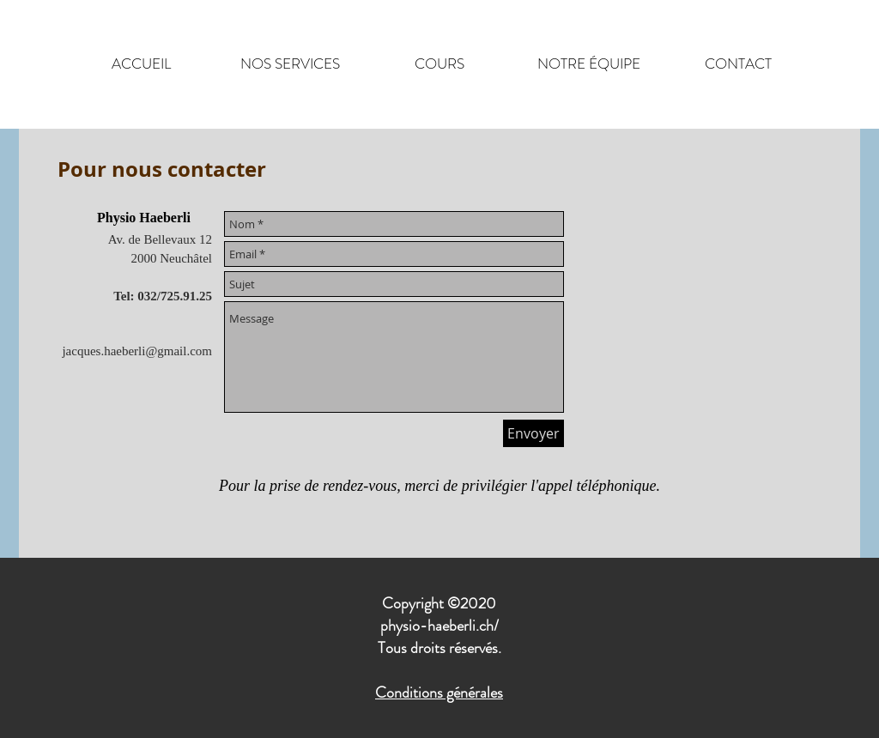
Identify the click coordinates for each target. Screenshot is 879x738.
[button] (290, 64)
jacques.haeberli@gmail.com (137, 351)
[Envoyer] (533, 433)
